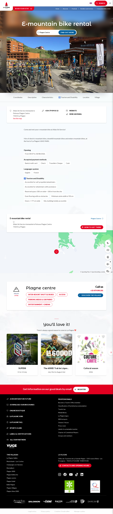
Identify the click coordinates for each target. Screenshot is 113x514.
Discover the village (91, 295)
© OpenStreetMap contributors (99, 272)
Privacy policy (45, 511)
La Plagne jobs (15, 416)
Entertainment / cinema (39, 304)
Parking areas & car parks (40, 299)
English (91, 3)
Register (82, 389)
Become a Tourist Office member (69, 402)
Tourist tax (62, 409)
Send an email (74, 114)
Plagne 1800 (11, 471)
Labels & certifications (19, 434)
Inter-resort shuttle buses (41, 294)
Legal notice (32, 511)
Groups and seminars (65, 436)
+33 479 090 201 (96, 290)
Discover (66, 9)
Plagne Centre (97, 218)
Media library (62, 412)
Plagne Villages (12, 488)
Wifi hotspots (62, 419)
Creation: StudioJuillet (62, 511)
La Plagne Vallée (12, 458)
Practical (75, 9)
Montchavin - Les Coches (15, 461)
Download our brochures (20, 405)
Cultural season (91, 368)
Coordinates (17, 97)
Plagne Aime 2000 (13, 491)
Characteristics (47, 97)
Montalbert (10, 468)
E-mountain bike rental (103, 9)
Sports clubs (14, 428)
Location (86, 97)
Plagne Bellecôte (12, 475)
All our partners (16, 440)
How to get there (92, 227)
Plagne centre (11, 478)
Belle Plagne (11, 485)
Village (97, 97)
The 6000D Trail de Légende (57, 368)
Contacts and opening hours (75, 465)
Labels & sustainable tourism (67, 429)
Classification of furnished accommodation (72, 406)
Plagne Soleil (11, 481)
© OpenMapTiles (85, 272)
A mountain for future (19, 399)
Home (58, 9)
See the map (17, 118)
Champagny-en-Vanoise (15, 465)
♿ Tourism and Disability (67, 97)
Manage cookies (79, 511)
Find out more (67, 32)
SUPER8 (22, 368)
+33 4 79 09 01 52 (50, 111)
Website (71, 111)
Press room (62, 426)
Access (62, 294)
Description (32, 97)
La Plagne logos (63, 416)
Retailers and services (87, 9)
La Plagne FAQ (14, 422)
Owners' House (63, 422)
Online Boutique (16, 411)
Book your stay (23, 9)
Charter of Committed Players (68, 432)
